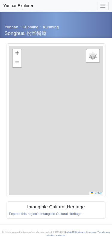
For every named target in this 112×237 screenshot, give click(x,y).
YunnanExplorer (18, 6)
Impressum (91, 232)
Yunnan (11, 27)
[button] (17, 53)
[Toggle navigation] (103, 6)
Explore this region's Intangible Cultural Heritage (45, 214)
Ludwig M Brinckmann (75, 232)
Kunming (30, 27)
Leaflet (96, 193)
